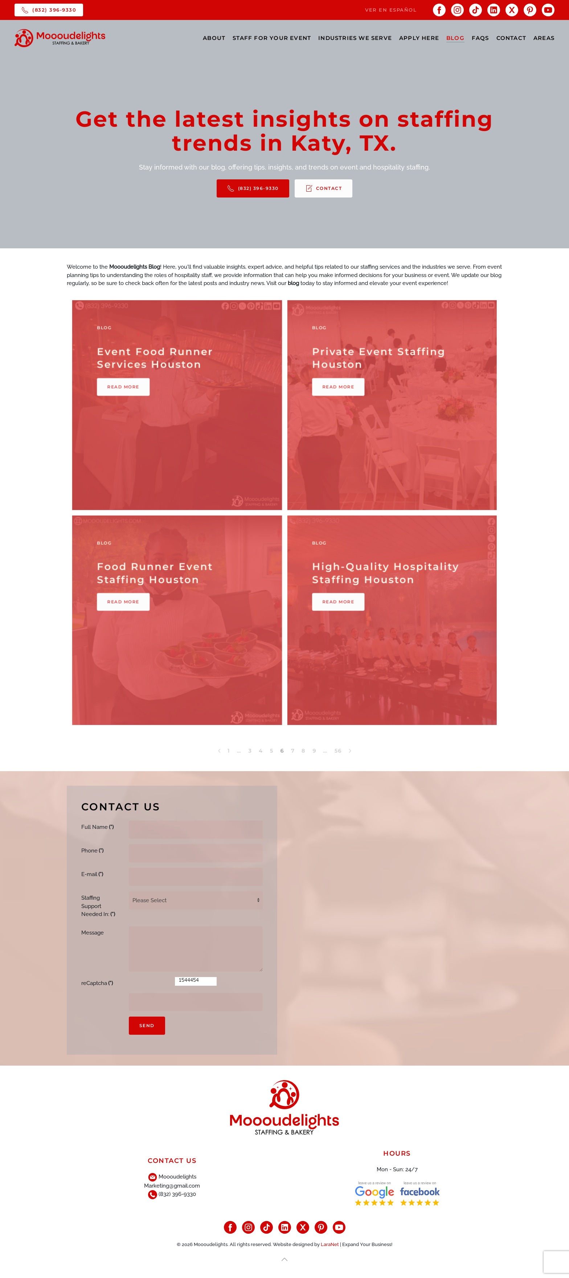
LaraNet (330, 1242)
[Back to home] (60, 38)
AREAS (543, 37)
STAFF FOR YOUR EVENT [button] (272, 37)
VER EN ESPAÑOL (391, 10)
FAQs (480, 37)
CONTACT (511, 37)
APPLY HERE (419, 37)
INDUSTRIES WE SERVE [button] (355, 37)
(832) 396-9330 (48, 10)
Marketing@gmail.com (172, 1184)
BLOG (455, 37)
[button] (284, 1258)
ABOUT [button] (214, 37)
